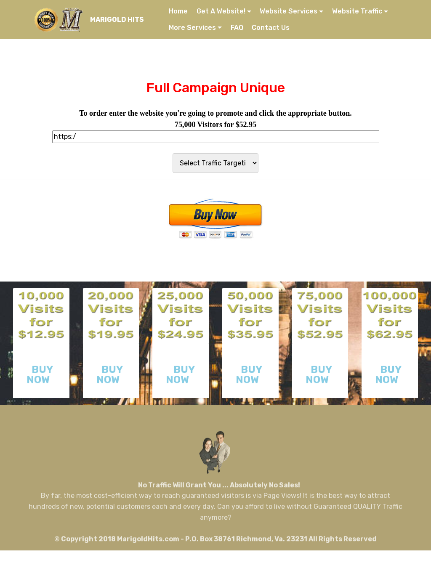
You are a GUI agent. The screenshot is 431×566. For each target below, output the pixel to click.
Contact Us (271, 28)
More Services (192, 28)
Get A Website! (221, 11)
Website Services (288, 11)
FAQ (237, 28)
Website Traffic (357, 11)
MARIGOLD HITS (117, 20)
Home (178, 11)
